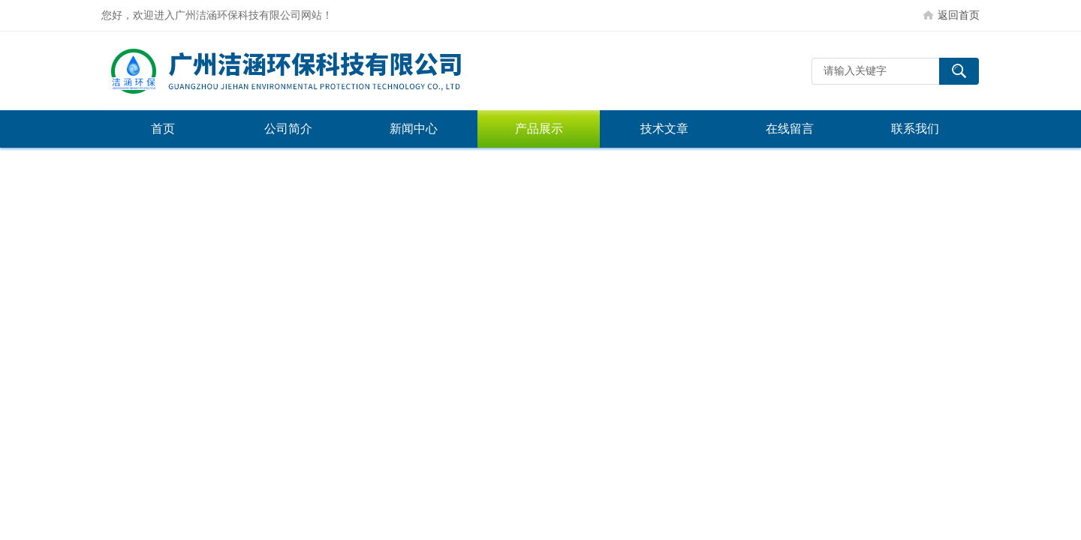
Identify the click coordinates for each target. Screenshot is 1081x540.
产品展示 (539, 128)
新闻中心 (414, 128)
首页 (163, 128)
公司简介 (288, 128)
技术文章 (664, 128)
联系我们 (915, 128)
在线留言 (790, 128)
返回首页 (959, 15)
